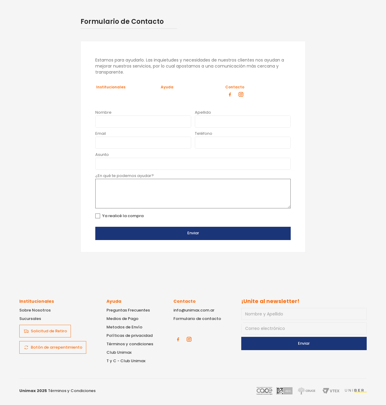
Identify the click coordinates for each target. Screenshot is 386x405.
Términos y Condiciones (72, 391)
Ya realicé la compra (123, 216)
